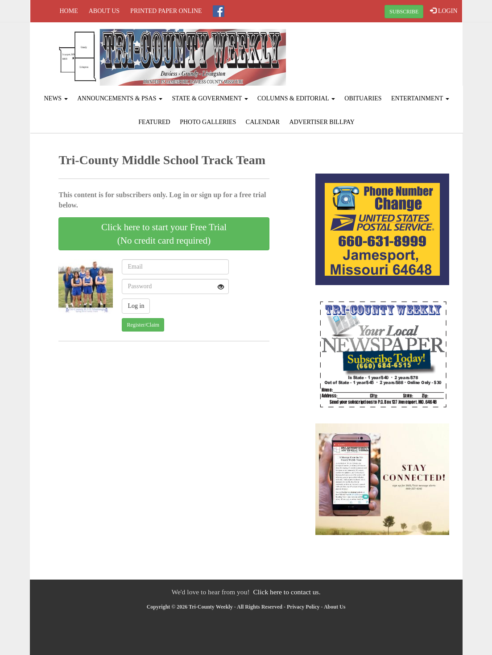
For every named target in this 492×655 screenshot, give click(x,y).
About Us (104, 11)
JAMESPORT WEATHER (389, 56)
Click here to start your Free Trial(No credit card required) (164, 234)
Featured (154, 122)
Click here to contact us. (286, 592)
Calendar (263, 122)
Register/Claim (143, 325)
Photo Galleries (208, 122)
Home (69, 11)
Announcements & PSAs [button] (119, 98)
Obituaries (362, 98)
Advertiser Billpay (322, 122)
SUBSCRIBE (403, 11)
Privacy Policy (303, 607)
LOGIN (443, 10)
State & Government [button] (210, 98)
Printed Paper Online (166, 11)
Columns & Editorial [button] (296, 98)
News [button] (55, 98)
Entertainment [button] (420, 98)
